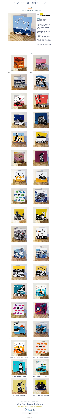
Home (22, 0)
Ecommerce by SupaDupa (30, 417)
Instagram (25, 0)
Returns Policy (31, 408)
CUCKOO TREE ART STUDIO (30, 3)
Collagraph (29, 10)
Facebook (29, 0)
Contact (33, 0)
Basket (36, 0)
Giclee (33, 10)
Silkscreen (24, 10)
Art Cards (36, 10)
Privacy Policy (25, 408)
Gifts (40, 10)
